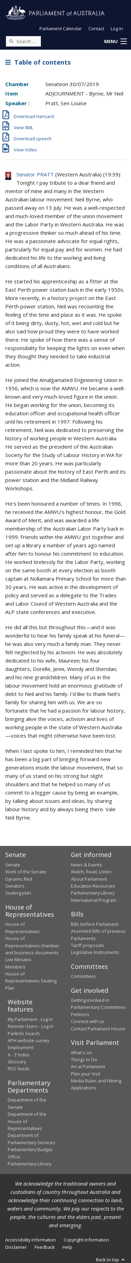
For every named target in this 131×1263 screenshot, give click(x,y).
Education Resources (93, 886)
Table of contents (38, 62)
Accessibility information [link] (30, 1240)
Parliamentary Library (93, 893)
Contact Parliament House (98, 1028)
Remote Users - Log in (30, 1026)
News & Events (86, 865)
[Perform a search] (11, 41)
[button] (115, 42)
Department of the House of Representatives (27, 1121)
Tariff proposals (87, 945)
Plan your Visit (85, 1074)
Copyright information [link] (86, 1240)
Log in (117, 28)
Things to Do (84, 1059)
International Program (93, 900)
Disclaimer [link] (16, 1247)
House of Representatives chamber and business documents (32, 945)
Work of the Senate (25, 872)
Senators (14, 886)
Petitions (80, 1014)
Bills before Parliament (94, 924)
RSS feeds (19, 1068)
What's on (81, 1052)
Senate (12, 865)
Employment (21, 1047)
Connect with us (87, 1021)
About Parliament (89, 879)
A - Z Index (19, 1055)
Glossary (17, 1061)
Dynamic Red (18, 879)
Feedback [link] (45, 1247)
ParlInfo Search (24, 1033)
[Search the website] (23, 41)
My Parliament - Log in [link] (30, 1019)
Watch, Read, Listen (91, 872)
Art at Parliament (88, 1066)
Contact (96, 28)
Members (15, 967)
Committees (83, 976)
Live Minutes (18, 959)
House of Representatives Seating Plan (31, 981)
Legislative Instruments (95, 952)
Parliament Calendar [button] (60, 28)
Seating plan (18, 893)
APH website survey (28, 1040)
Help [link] (67, 1247)
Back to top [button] (111, 1259)
